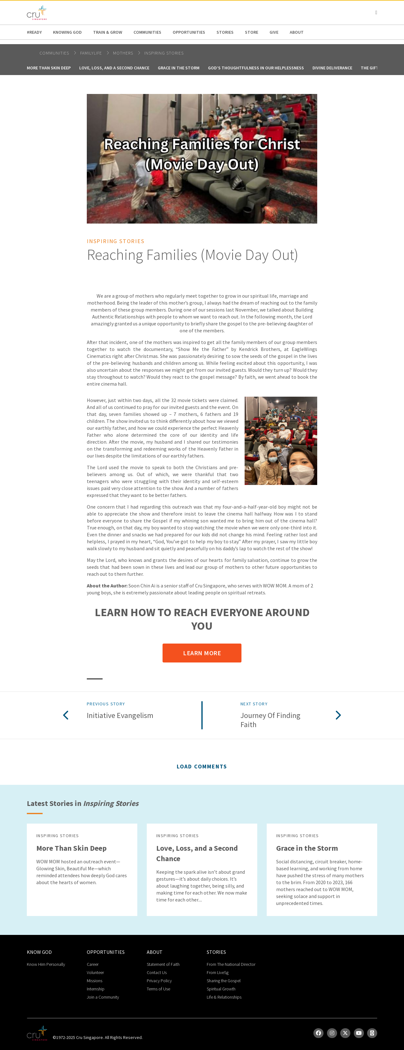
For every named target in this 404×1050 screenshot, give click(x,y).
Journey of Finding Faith (270, 720)
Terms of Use (158, 989)
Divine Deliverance (332, 68)
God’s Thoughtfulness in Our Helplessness (256, 68)
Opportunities (189, 32)
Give (274, 32)
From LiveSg (218, 972)
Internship (95, 989)
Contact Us (157, 972)
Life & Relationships (224, 997)
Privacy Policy (159, 980)
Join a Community (103, 997)
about (297, 32)
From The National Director (231, 964)
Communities (147, 32)
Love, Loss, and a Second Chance (114, 68)
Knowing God (67, 32)
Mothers (123, 53)
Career (92, 964)
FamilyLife (91, 53)
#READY (34, 32)
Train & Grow (107, 32)
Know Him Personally (46, 964)
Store (251, 32)
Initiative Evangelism (120, 715)
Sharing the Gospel (224, 980)
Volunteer (95, 972)
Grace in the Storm (178, 68)
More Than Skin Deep (49, 68)
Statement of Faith (163, 964)
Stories (225, 32)
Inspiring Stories (164, 53)
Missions (94, 980)
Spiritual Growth (221, 989)
